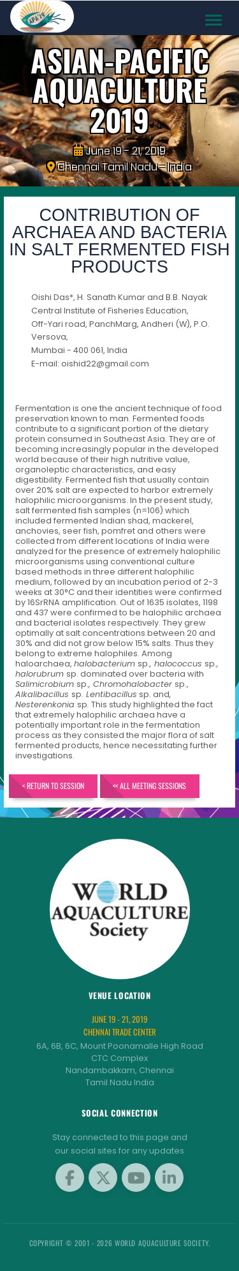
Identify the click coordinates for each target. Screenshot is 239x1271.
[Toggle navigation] (213, 20)
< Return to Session (53, 785)
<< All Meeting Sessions (149, 785)
